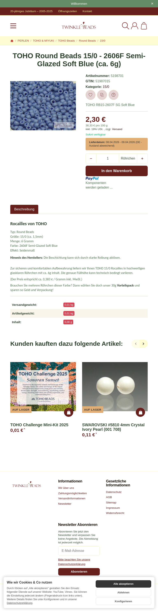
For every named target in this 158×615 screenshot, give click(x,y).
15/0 (106, 87)
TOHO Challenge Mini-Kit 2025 (39, 425)
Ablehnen (123, 592)
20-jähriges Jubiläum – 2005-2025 (31, 11)
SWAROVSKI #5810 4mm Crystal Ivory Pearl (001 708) (113, 427)
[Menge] (107, 158)
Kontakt (87, 11)
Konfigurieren (123, 600)
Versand (117, 129)
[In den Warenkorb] (117, 171)
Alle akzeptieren (123, 584)
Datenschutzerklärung (19, 603)
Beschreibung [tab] (24, 209)
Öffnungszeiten (67, 11)
